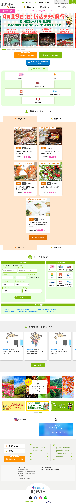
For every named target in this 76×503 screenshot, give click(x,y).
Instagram (40, 480)
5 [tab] (23, 49)
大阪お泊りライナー (10, 294)
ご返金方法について (61, 436)
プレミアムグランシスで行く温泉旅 (47, 292)
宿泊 (37, 260)
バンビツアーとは (37, 428)
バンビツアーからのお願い (24, 461)
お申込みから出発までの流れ (62, 431)
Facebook (35, 480)
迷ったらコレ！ (51, 294)
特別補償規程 (21, 459)
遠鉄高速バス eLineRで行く (25, 292)
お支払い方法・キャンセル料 (62, 434)
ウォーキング (8, 292)
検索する (23, 280)
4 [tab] (18, 49)
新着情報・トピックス (38, 442)
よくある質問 (59, 442)
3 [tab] (13, 49)
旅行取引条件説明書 (23, 452)
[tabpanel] (38, 30)
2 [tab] (9, 49)
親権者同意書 (59, 439)
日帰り (31, 260)
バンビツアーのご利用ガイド (62, 428)
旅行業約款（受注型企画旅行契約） (26, 456)
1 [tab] (4, 49)
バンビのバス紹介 (37, 433)
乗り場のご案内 (37, 439)
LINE (45, 480)
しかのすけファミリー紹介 (39, 431)
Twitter (30, 480)
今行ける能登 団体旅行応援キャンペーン (31, 294)
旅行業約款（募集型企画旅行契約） (26, 454)
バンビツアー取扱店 (38, 436)
